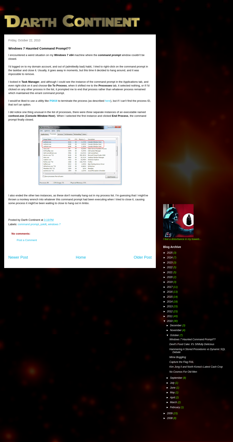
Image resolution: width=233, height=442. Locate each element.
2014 (170, 301)
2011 (170, 316)
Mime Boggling (177, 357)
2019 (170, 282)
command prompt (28, 224)
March (174, 402)
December (176, 325)
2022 (170, 267)
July (172, 382)
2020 (170, 277)
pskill (43, 224)
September (176, 377)
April (173, 397)
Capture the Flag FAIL (181, 362)
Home (81, 257)
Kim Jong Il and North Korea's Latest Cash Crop (196, 366)
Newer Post (18, 257)
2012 (170, 311)
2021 (170, 272)
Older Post (143, 257)
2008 (170, 418)
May (172, 392)
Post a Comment (27, 240)
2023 (170, 262)
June (173, 387)
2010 (170, 321)
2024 (170, 257)
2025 (170, 252)
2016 (170, 291)
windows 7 (54, 224)
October (175, 335)
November (176, 330)
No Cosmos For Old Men (183, 371)
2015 (170, 296)
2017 (170, 287)
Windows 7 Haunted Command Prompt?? (192, 339)
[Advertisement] (39, 77)
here (108, 100)
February (175, 407)
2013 (170, 306)
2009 (170, 413)
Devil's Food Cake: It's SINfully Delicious (191, 344)
